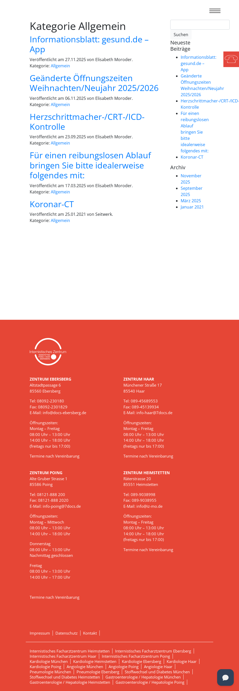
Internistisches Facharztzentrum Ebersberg (153, 651)
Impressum (40, 633)
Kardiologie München (49, 661)
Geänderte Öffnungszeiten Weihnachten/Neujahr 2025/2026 (94, 82)
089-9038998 (143, 494)
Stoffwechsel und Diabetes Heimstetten (65, 677)
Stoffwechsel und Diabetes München (157, 671)
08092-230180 (50, 400)
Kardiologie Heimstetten (94, 661)
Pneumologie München (50, 671)
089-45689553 (144, 400)
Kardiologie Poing (45, 666)
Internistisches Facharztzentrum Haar (63, 656)
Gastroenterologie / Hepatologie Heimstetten (70, 682)
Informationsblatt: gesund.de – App (89, 44)
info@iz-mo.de (149, 506)
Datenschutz (66, 633)
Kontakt (90, 633)
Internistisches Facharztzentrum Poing (136, 656)
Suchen (181, 34)
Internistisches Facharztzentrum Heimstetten (70, 651)
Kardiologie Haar (182, 661)
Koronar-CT (52, 204)
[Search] (200, 25)
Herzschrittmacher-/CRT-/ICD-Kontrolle (87, 121)
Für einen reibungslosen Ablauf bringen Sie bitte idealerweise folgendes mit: (90, 165)
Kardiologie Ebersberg (141, 661)
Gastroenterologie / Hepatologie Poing (150, 682)
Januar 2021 (192, 207)
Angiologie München (85, 666)
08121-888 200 (51, 494)
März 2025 (191, 201)
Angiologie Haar (158, 666)
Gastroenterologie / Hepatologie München (143, 677)
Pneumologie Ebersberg (98, 671)
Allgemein (60, 66)
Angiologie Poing (124, 666)
